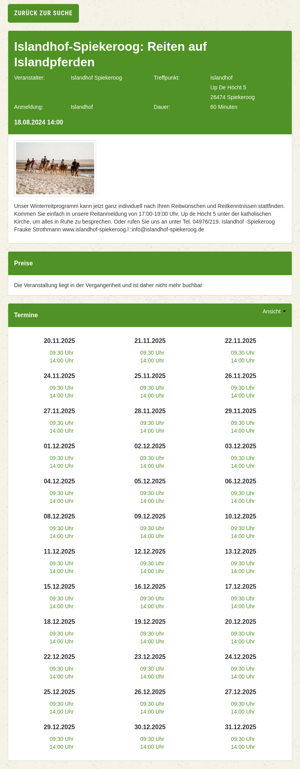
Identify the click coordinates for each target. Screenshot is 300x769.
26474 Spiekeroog (232, 97)
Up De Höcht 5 (228, 87)
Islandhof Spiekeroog (96, 78)
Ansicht (274, 311)
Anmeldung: (28, 107)
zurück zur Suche (43, 13)
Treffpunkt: (167, 78)
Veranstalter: (29, 78)
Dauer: (162, 107)
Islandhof (221, 78)
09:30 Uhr (61, 353)
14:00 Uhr (61, 360)
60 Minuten (223, 107)
